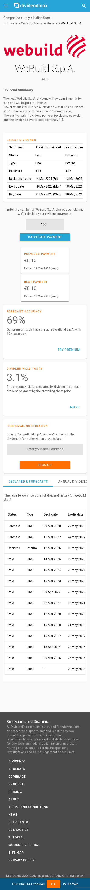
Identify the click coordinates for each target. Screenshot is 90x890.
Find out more (70, 884)
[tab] (28, 481)
